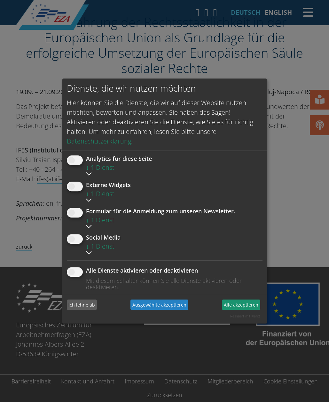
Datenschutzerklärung (99, 141)
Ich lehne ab (81, 305)
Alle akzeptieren (241, 305)
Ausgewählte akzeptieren (159, 305)
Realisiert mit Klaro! (245, 316)
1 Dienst (100, 167)
